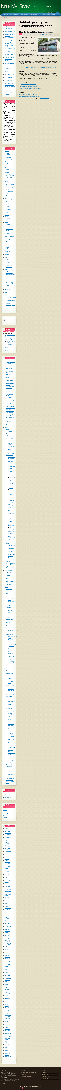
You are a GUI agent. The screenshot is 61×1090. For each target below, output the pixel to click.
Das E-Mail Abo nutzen (44, 98)
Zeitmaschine (10, 540)
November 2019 (8, 908)
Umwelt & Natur (9, 282)
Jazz (7, 261)
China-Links (10, 461)
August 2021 (7, 880)
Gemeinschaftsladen (25, 103)
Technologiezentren (32, 103)
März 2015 (7, 990)
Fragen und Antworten (7, 813)
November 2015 (8, 978)
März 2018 (7, 937)
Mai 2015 (7, 987)
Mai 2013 (7, 1024)
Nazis (7, 280)
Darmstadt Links (11, 463)
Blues (7, 259)
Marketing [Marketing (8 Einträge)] (12, 125)
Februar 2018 (7, 938)
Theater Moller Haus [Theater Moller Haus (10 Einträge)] (9, 138)
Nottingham (8, 623)
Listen (6, 427)
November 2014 (8, 996)
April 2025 (7, 843)
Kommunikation (8, 255)
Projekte (6, 587)
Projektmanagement (10, 159)
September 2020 (8, 894)
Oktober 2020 (7, 892)
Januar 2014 (7, 1012)
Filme (7, 441)
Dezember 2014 (8, 995)
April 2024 (7, 859)
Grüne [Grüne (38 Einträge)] (7, 120)
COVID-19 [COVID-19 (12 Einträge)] (11, 114)
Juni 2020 (7, 897)
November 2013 (8, 1015)
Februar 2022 (7, 877)
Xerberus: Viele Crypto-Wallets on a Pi (10, 417)
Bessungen (8, 174)
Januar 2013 (7, 1030)
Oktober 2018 (7, 928)
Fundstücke (10, 496)
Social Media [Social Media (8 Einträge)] (7, 132)
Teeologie (8, 561)
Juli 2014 (6, 1003)
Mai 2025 (7, 842)
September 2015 (8, 981)
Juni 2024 (7, 856)
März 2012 (7, 1045)
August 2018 (7, 931)
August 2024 (7, 854)
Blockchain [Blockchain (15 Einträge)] (11, 108)
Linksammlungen (9, 455)
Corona (7, 595)
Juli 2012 (6, 1039)
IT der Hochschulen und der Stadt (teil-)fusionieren (31, 88)
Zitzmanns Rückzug (8, 62)
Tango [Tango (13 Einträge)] (6, 134)
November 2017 (8, 943)
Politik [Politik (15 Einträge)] (5, 131)
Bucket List (8, 593)
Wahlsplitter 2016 (10, 634)
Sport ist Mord (8, 289)
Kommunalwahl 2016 (10, 274)
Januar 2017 (7, 957)
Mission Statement (8, 570)
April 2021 (7, 883)
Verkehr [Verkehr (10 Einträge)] (5, 142)
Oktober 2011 (7, 1053)
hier (4, 1079)
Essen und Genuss (8, 182)
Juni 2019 (7, 915)
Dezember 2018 (8, 924)
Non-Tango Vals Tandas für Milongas (11, 771)
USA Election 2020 (10, 627)
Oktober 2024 (7, 852)
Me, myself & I (9, 157)
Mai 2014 (7, 1006)
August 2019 (7, 912)
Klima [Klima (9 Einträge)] (6, 123)
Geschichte (7, 215)
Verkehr (6, 292)
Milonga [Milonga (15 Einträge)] (6, 126)
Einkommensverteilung (11, 297)
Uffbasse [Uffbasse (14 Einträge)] (11, 139)
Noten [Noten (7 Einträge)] (13, 127)
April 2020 (7, 900)
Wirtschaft (45, 34)
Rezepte (8, 189)
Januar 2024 (7, 863)
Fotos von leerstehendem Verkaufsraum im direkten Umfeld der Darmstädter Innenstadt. (37, 67)
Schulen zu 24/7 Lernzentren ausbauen (29, 86)
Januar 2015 (7, 993)
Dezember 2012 (8, 1032)
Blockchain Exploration (9, 360)
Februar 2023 (7, 872)
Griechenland (9, 209)
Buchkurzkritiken (11, 431)
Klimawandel (7, 254)
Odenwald (8, 218)
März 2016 (7, 972)
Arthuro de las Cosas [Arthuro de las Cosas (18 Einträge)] (9, 104)
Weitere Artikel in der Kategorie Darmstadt (28, 94)
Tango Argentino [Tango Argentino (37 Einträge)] (9, 135)
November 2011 (8, 1052)
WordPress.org (8, 797)
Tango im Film (9, 708)
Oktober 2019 (7, 909)
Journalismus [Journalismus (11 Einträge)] (9, 122)
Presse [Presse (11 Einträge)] (10, 131)
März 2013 (7, 1027)
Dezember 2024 (8, 849)
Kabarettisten (9, 452)
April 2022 (7, 874)
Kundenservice (9, 302)
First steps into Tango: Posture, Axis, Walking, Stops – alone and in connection (11, 727)
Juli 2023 (6, 868)
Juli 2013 (6, 1021)
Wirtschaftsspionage (10, 305)
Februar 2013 (7, 1029)
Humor (6, 221)
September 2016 (8, 963)
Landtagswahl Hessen (10, 277)
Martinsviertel (9, 177)
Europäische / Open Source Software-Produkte (10, 438)
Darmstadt (37, 34)
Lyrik (7, 241)
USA (7, 212)
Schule (7, 163)
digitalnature (29, 1086)
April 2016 (7, 970)
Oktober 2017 (7, 944)
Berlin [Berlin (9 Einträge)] (13, 104)
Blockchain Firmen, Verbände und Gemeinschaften (10, 388)
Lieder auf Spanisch (10, 453)
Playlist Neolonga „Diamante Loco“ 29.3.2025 (8, 93)
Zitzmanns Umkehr (8, 40)
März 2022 (7, 875)
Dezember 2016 (8, 958)
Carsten (31, 34)
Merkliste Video (11, 446)
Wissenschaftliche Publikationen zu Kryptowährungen (10, 412)
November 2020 (8, 891)
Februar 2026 (7, 830)
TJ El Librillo (8, 767)
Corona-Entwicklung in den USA (11, 601)
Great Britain (8, 207)
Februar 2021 (7, 886)
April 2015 (7, 989)
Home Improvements (10, 156)
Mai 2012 (7, 1042)
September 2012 (8, 1036)
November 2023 (8, 865)
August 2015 (7, 983)
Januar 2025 (7, 848)
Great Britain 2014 (10, 616)
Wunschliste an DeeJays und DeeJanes (9, 566)
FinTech (7, 299)
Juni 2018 (7, 934)
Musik (6, 257)
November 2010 (8, 1056)
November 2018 (8, 926)
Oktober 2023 (7, 866)
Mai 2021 (7, 882)
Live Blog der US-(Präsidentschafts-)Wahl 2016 (13, 630)
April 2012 (7, 1044)
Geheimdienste (9, 273)
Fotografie (8, 239)
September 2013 (8, 1018)
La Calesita (10, 737)
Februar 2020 (7, 903)
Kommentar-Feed (8, 795)
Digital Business (9, 295)
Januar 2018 (7, 940)
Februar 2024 (7, 862)
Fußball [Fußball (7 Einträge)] (13, 118)
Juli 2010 (6, 1061)
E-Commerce (9, 230)
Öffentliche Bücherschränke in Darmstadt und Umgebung (12, 485)
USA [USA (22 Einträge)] (12, 140)
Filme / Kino (7, 193)
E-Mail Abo (8, 575)
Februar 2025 (7, 846)
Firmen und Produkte (10, 300)
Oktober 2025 (7, 836)
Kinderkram (7, 252)
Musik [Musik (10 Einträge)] (13, 126)
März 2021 (7, 885)
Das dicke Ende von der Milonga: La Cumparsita (10, 346)
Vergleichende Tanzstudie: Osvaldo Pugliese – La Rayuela (9, 28)
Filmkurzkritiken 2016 (10, 424)
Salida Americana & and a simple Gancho (11, 758)
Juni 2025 (7, 840)
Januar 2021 (7, 888)
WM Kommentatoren (10, 563)
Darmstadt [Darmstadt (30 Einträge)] (9, 115)
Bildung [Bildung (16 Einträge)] (6, 106)
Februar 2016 (7, 973)
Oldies (7, 262)
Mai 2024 (7, 857)
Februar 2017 (7, 955)
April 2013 (7, 1026)
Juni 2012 (7, 1041)
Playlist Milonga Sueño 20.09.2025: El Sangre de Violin (10, 54)
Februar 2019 (7, 921)
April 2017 (7, 952)
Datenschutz (7, 179)
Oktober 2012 (7, 1035)
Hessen (6, 216)
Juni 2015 (7, 986)
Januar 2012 (7, 1048)
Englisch (6, 181)
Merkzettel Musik (11, 554)
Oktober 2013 (7, 1016)
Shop (7, 625)
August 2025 (7, 839)
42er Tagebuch (9, 589)
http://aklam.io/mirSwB (6, 1084)
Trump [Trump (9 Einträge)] (5, 139)
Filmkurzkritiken (8, 421)
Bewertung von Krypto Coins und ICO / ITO (10, 377)
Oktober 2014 (7, 998)
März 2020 (7, 901)
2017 (7, 423)
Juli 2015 (6, 984)
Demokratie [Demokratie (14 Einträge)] (7, 117)
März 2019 (7, 920)
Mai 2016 (7, 969)
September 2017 (8, 946)
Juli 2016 (6, 966)
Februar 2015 (7, 992)
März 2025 (7, 845)
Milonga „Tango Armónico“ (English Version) (11, 678)
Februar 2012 (7, 1047)
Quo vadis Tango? (8, 80)
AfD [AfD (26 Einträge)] (5, 103)
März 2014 (7, 1009)
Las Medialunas (11, 739)
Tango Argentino (8, 291)
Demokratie (8, 271)
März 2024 (7, 860)
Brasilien (8, 204)
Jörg (5, 348)
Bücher (6, 167)
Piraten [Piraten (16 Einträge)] (12, 129)
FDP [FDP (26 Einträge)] (8, 119)
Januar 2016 (7, 975)
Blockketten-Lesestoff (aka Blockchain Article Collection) (10, 393)
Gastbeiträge (8, 154)
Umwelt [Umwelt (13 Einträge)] (6, 140)
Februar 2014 (7, 1010)
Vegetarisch (10, 191)
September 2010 (8, 1058)
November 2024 (8, 851)
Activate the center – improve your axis (11, 715)
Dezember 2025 (8, 833)
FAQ (7, 576)
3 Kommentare (52, 34)
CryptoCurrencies (9, 229)
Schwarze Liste (9, 560)
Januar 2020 (7, 905)
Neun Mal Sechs (15, 6)
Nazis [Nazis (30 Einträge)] (6, 128)
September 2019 (8, 911)
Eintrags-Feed (7, 794)
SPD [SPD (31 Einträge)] (12, 132)
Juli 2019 (6, 914)
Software (8, 233)
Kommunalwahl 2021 (10, 175)
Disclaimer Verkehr (10, 573)
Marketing (8, 303)
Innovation (7, 222)
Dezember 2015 (8, 977)
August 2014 (7, 1001)
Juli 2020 (6, 895)
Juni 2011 (7, 1055)
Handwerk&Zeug (11, 505)
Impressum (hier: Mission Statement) (29, 1072)
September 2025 (8, 837)
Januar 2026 (7, 831)
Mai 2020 (7, 898)
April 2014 (7, 1007)
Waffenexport (9, 286)
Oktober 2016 (7, 961)
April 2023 (7, 871)
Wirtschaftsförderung (39, 103)
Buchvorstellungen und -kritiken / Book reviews (11, 458)
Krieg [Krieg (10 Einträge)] (10, 123)
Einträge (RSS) (25, 1088)
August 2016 (7, 964)
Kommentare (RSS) (33, 1088)
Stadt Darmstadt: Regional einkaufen (28, 84)
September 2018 (8, 929)
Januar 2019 (7, 923)
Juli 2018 (6, 932)
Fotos (6, 198)
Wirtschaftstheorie (10, 306)
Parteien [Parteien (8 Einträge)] (5, 129)
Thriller (7, 169)
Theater (7, 247)
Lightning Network (10, 406)
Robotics (8, 224)
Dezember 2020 (8, 889)
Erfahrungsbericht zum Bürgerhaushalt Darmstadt (29, 96)
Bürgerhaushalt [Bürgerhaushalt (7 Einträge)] (6, 109)
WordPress (39, 1086)
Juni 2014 (7, 1004)
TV (6, 195)
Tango (7, 264)
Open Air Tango (11, 689)
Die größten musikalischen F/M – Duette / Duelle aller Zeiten (11, 550)
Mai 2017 (7, 950)
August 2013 (7, 1019)
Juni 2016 (7, 967)
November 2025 (8, 834)
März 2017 (7, 954)
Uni (7, 165)
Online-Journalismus (10, 232)
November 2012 (8, 1033)
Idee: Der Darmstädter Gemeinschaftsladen (36, 32)
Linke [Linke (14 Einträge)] (7, 125)
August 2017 (7, 947)
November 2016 (8, 960)
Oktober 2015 (7, 980)
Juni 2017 (7, 949)
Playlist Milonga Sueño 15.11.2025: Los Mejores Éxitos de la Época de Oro (10, 44)
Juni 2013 (7, 1022)
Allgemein (7, 151)
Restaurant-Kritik (9, 187)
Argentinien (8, 203)
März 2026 (7, 828)
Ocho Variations (11, 744)
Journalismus (7, 251)
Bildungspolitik (8, 161)
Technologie (10, 534)
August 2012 (7, 1038)
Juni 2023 (7, 869)
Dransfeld (8, 605)
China (7, 206)
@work (7, 153)
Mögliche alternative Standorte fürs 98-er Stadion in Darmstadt (11, 651)
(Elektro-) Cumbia (11, 545)
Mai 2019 (7, 917)
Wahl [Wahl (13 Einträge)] (10, 142)
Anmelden (7, 792)
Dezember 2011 (8, 1050)
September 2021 (8, 879)
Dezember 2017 (8, 941)
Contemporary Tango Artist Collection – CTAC (10, 670)
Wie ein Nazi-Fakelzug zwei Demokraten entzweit (9, 59)
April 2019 (7, 918)
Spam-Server (8, 584)
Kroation (8, 211)
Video (7, 248)
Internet (6, 227)
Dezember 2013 (8, 1013)
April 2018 (7, 935)
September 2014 (8, 999)
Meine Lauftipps (11, 590)
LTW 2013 (8, 279)
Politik (41, 34)
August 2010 (7, 1059)
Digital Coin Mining (10, 398)
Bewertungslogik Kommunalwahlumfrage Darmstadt (14, 644)
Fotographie (8, 607)
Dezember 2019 (8, 906)
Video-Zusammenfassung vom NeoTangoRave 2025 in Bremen (10, 71)
